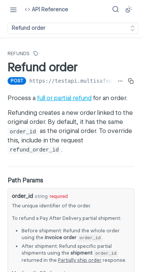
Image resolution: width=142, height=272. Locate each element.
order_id (22, 196)
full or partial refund (64, 98)
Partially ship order (79, 260)
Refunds (19, 53)
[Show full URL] (120, 81)
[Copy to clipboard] (130, 81)
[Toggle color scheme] (128, 9)
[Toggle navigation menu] (13, 9)
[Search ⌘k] (115, 9)
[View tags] (36, 53)
